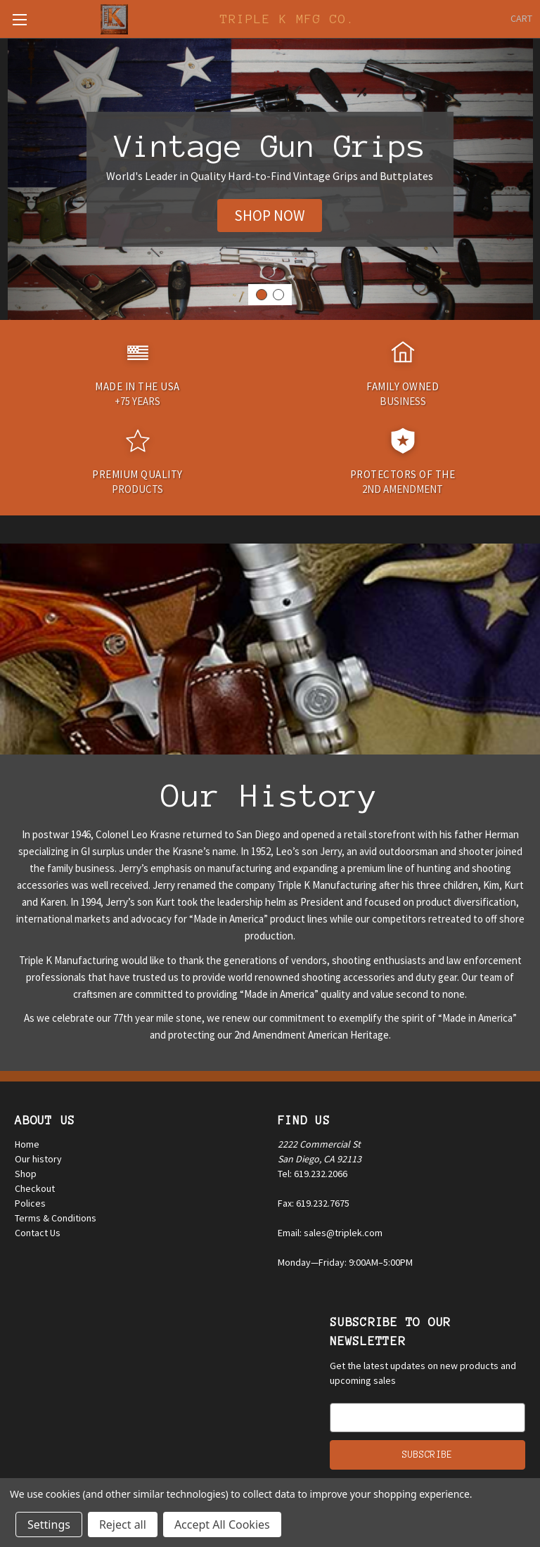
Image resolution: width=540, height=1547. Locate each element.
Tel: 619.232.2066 (312, 1173)
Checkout (35, 1188)
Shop (26, 1173)
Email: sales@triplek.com (330, 1232)
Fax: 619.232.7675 (313, 1203)
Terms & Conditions (55, 1218)
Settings (48, 1524)
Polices (30, 1203)
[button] (269, 216)
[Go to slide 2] (278, 294)
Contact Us (37, 1232)
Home (27, 1144)
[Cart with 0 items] (521, 18)
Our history (38, 1159)
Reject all (122, 1524)
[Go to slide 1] (261, 294)
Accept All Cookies (222, 1524)
